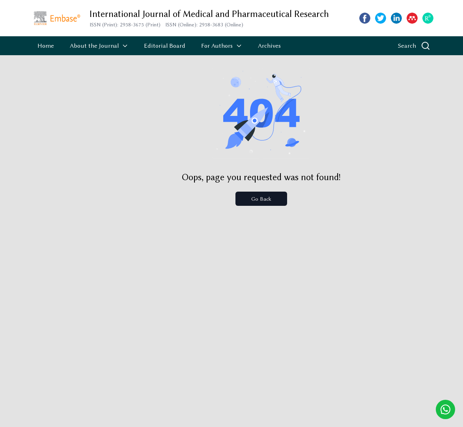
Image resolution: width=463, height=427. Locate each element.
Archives (269, 45)
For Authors (221, 45)
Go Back (261, 199)
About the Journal (99, 45)
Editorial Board (164, 45)
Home (45, 45)
